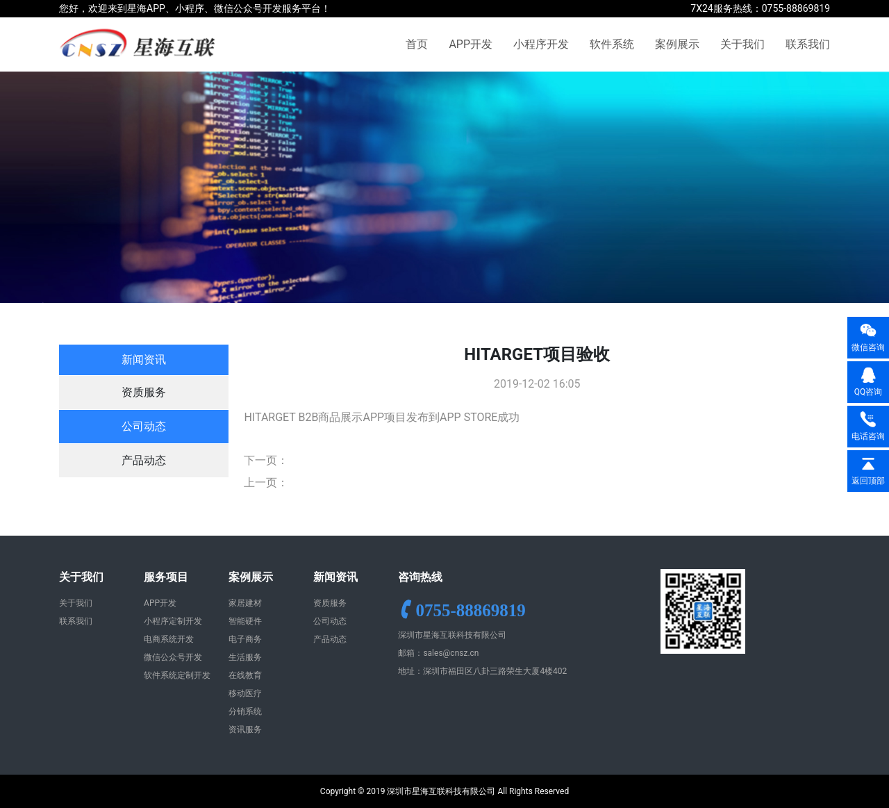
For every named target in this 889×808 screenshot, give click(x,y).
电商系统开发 (169, 639)
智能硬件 (245, 621)
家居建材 (245, 603)
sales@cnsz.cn (451, 653)
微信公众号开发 (173, 657)
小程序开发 (541, 44)
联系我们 (808, 44)
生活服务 (245, 657)
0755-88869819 (470, 609)
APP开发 (470, 44)
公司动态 (144, 426)
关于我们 (742, 44)
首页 (417, 44)
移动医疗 (245, 693)
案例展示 (677, 44)
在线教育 (245, 675)
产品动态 (144, 460)
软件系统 (612, 44)
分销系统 (245, 711)
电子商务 (245, 639)
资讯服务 (245, 729)
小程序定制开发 (173, 621)
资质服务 (144, 392)
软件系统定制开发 (177, 675)
